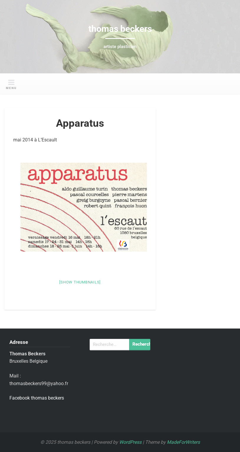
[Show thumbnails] (80, 282)
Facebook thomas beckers (36, 398)
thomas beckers (120, 29)
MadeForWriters (183, 442)
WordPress (130, 442)
